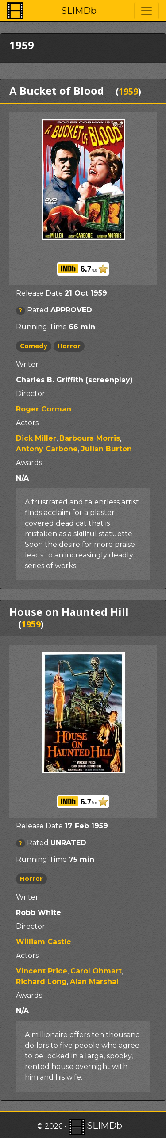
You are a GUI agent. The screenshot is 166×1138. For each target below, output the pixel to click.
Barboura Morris (89, 438)
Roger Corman (43, 409)
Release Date (39, 293)
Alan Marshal (94, 981)
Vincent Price (41, 971)
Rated (38, 310)
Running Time (41, 327)
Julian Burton (106, 449)
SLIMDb (79, 10)
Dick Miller (36, 438)
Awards (29, 462)
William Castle (43, 942)
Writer (27, 364)
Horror (69, 345)
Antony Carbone (47, 449)
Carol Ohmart (96, 971)
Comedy (33, 345)
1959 (128, 91)
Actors (27, 423)
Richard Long (41, 981)
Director (30, 393)
